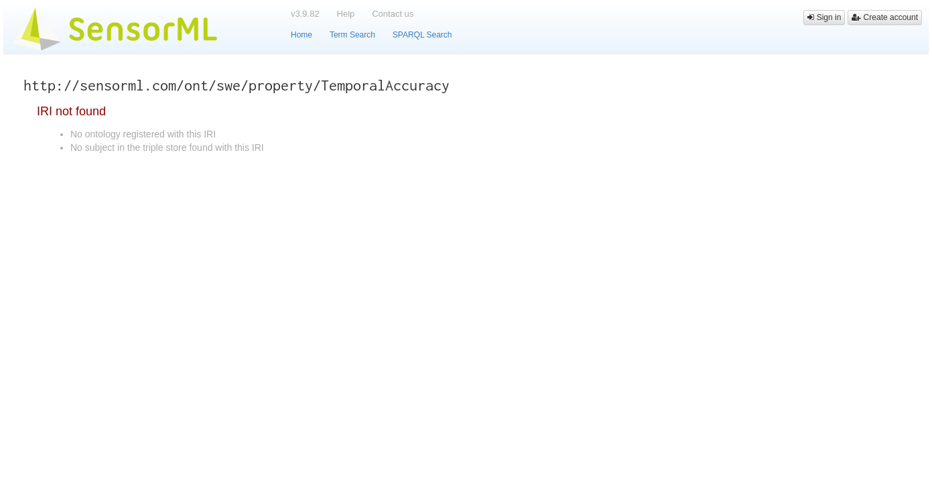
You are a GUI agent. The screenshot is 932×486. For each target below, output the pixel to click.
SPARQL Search (422, 35)
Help (346, 14)
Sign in (824, 17)
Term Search (352, 35)
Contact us (392, 14)
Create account (885, 17)
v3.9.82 (305, 14)
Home (301, 35)
